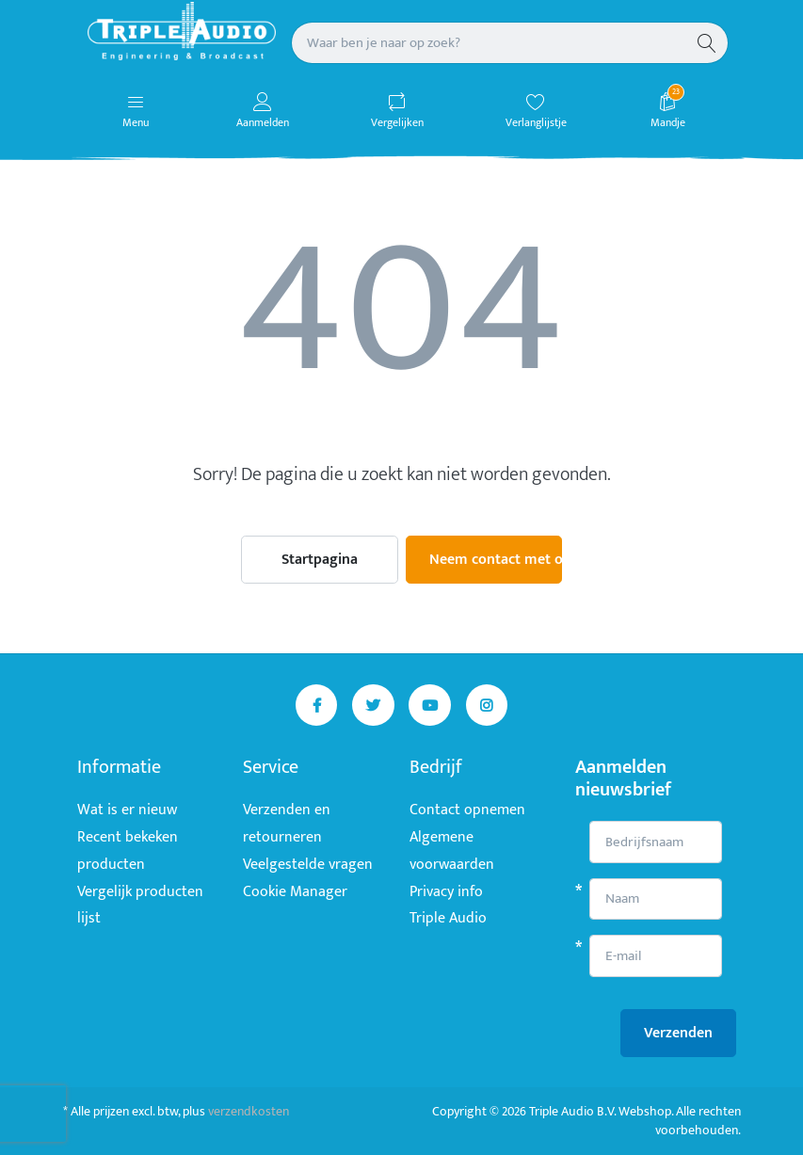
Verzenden (678, 1033)
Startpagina (319, 559)
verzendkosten (248, 1111)
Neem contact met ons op (496, 559)
